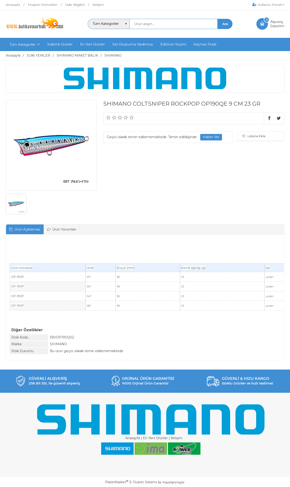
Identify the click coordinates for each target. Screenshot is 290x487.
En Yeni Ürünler (155, 438)
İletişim (176, 438)
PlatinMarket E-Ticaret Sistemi (131, 482)
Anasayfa (132, 438)
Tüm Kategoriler (23, 44)
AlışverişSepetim (277, 24)
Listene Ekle (254, 136)
